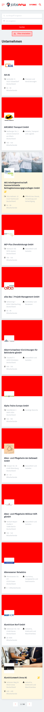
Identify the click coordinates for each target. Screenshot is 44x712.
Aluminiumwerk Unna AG (15, 677)
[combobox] (22, 15)
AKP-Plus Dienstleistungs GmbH (18, 244)
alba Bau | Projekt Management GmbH (21, 297)
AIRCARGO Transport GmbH (16, 127)
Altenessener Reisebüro (15, 572)
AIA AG (7, 75)
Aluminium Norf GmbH (14, 624)
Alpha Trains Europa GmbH (16, 406)
